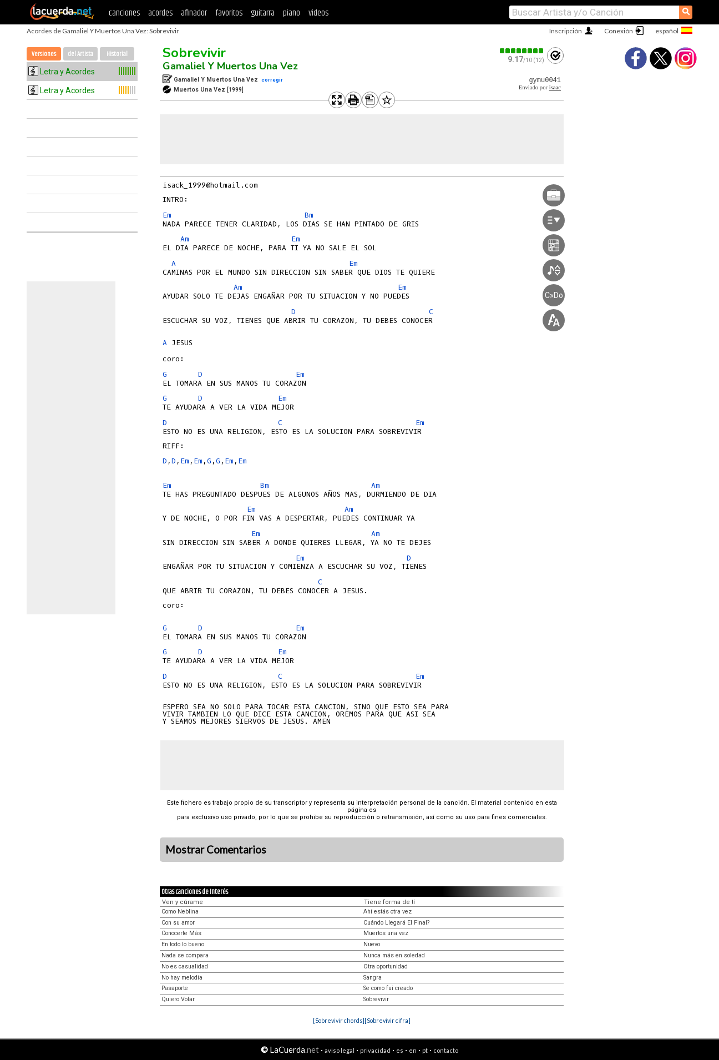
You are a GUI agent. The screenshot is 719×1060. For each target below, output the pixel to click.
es (399, 1050)
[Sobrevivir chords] (338, 1020)
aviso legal (340, 1050)
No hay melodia (181, 977)
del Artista (80, 54)
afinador (194, 13)
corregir (272, 80)
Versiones (44, 54)
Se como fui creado (388, 988)
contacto (445, 1050)
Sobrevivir (194, 53)
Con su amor (178, 922)
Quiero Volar (178, 999)
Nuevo (371, 944)
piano (291, 13)
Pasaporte (174, 988)
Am (184, 239)
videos (318, 13)
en (413, 1050)
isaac (555, 87)
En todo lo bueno (182, 944)
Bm (309, 215)
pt (425, 1050)
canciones (124, 13)
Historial (117, 54)
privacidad (375, 1050)
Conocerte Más (181, 933)
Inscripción (565, 31)
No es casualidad (184, 966)
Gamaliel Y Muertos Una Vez (230, 66)
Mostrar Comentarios (215, 850)
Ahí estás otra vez (387, 911)
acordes (160, 13)
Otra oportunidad (385, 966)
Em (167, 215)
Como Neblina (180, 911)
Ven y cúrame (182, 902)
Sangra (372, 977)
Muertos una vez (385, 933)
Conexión (618, 31)
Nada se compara (185, 955)
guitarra (263, 13)
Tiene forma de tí (389, 902)
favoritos (228, 13)
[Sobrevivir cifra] (387, 1020)
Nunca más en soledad (394, 955)
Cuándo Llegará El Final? (396, 922)
